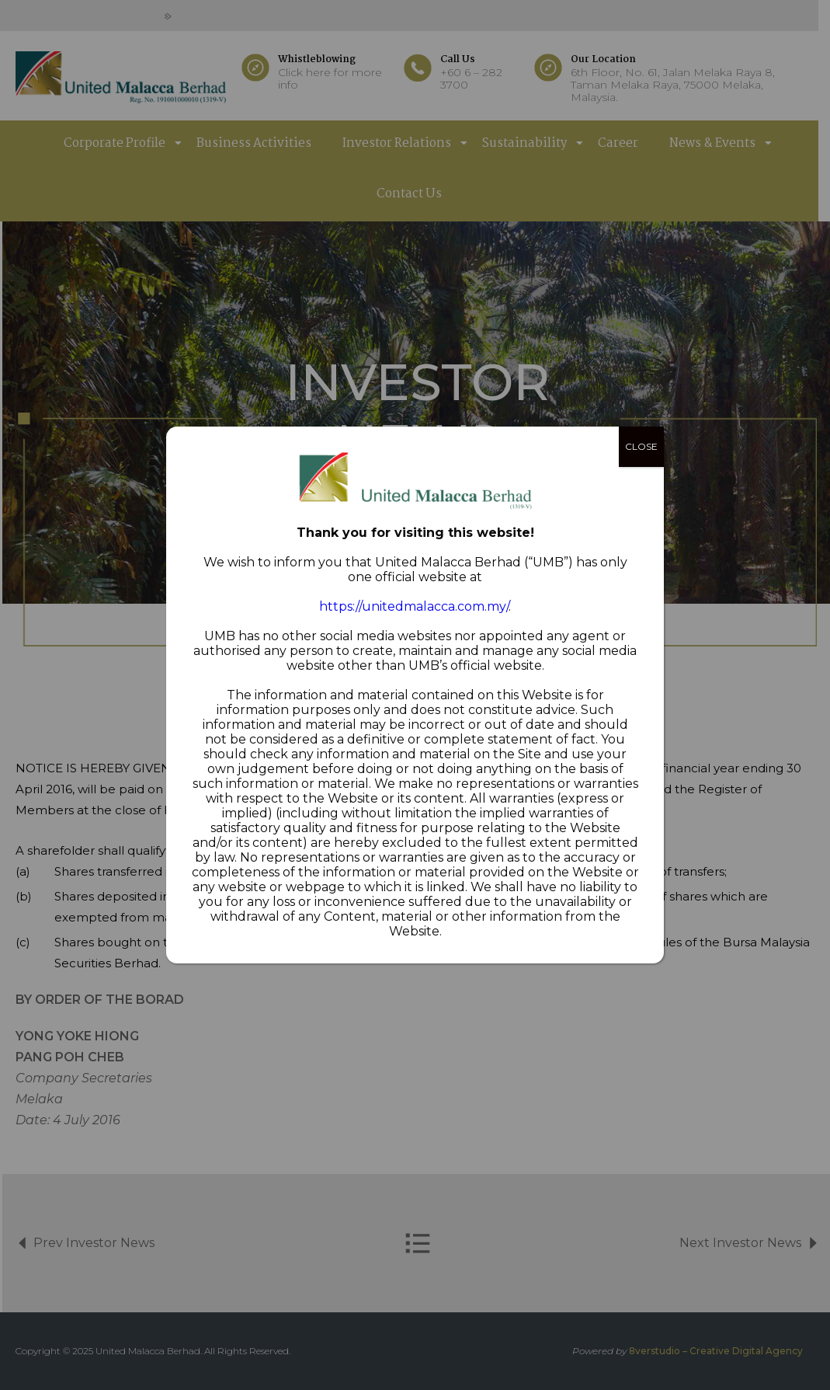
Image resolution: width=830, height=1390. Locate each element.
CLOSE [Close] (641, 446)
